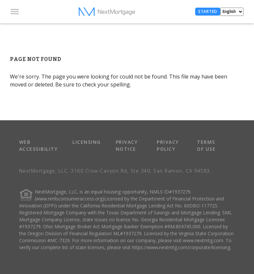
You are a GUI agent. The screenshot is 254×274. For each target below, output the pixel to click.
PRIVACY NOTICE (127, 145)
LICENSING (86, 142)
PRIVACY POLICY (168, 145)
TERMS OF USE (206, 145)
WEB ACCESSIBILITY (38, 145)
